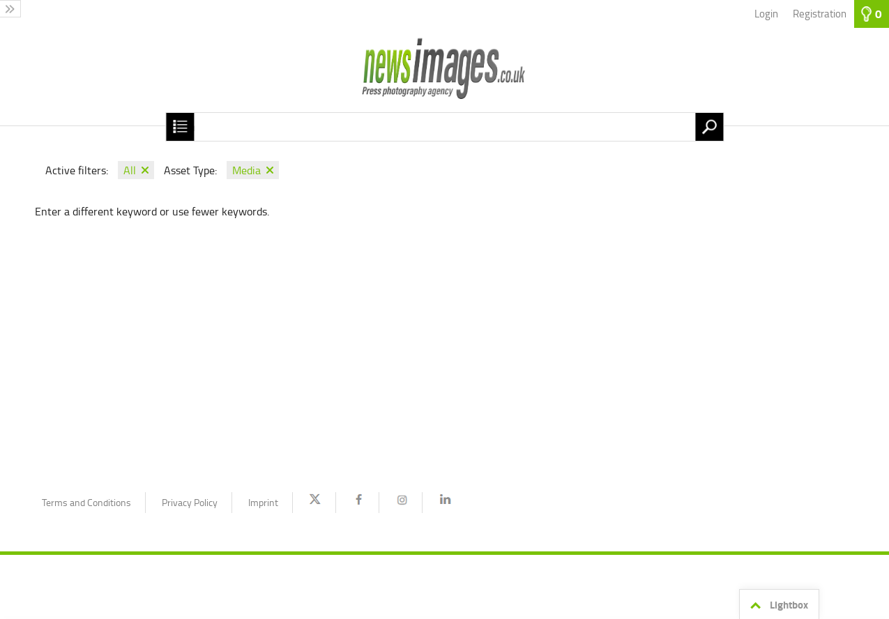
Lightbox (776, 605)
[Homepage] (444, 76)
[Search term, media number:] (444, 127)
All (129, 170)
